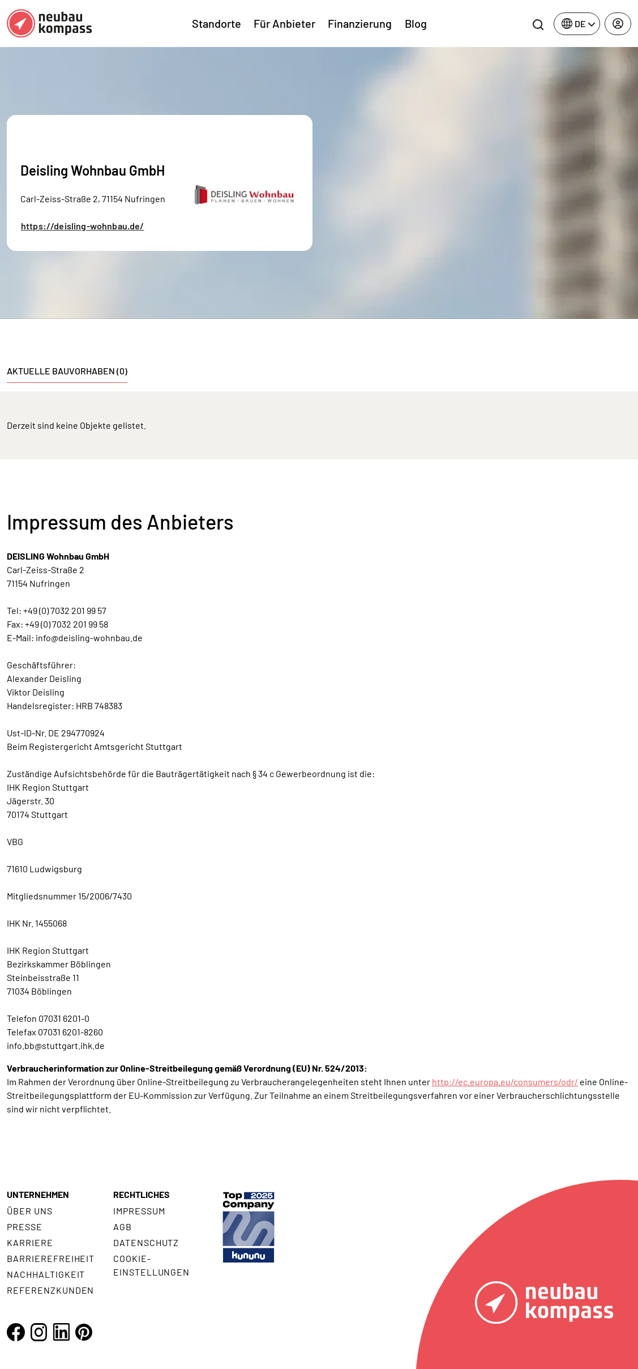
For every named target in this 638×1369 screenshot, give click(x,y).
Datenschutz (146, 1242)
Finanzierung (360, 23)
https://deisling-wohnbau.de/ (82, 225)
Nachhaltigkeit (46, 1274)
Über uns (30, 1210)
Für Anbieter (284, 23)
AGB (122, 1226)
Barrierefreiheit (51, 1258)
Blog (416, 23)
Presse (24, 1226)
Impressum (139, 1210)
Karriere (30, 1242)
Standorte (216, 23)
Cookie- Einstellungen (151, 1265)
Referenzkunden (50, 1290)
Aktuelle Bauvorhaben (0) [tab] (67, 370)
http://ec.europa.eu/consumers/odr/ (505, 1081)
